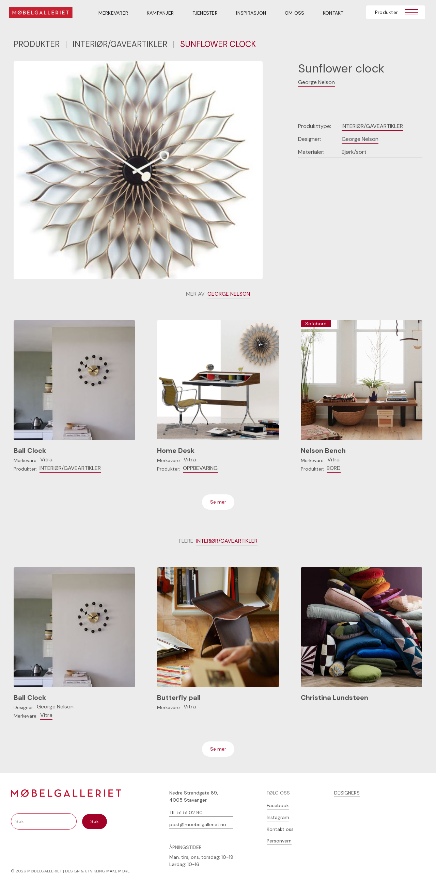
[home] (45, 13)
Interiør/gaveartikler (120, 44)
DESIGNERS (347, 793)
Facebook (278, 805)
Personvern (279, 841)
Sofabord (316, 324)
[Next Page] (218, 502)
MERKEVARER (113, 13)
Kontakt (333, 13)
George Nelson (316, 82)
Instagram (278, 817)
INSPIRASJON (251, 13)
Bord (334, 468)
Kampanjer (160, 13)
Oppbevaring (200, 468)
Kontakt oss (280, 829)
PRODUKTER (37, 44)
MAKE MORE (118, 871)
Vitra (46, 459)
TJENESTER (205, 13)
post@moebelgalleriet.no (197, 824)
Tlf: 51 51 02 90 (186, 812)
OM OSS (295, 13)
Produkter (386, 12)
